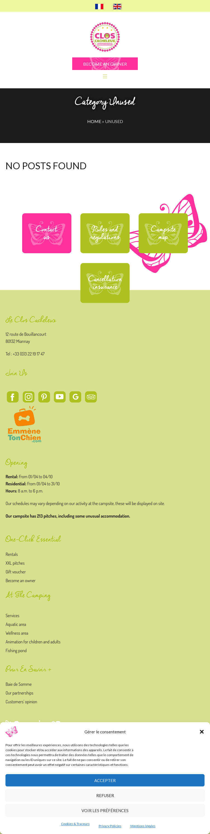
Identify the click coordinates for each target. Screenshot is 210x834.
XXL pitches (14, 563)
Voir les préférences (105, 810)
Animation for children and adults (32, 642)
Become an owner (20, 580)
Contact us (47, 233)
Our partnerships (19, 693)
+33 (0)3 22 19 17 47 (29, 354)
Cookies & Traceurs (75, 824)
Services (12, 615)
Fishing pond (16, 650)
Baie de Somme (18, 684)
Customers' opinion (21, 701)
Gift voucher (15, 572)
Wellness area (16, 633)
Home (94, 121)
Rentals (11, 554)
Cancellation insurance (105, 283)
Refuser (105, 795)
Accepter (105, 780)
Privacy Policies (110, 826)
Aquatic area (15, 624)
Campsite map (163, 233)
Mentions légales (143, 826)
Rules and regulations (105, 233)
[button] (202, 731)
